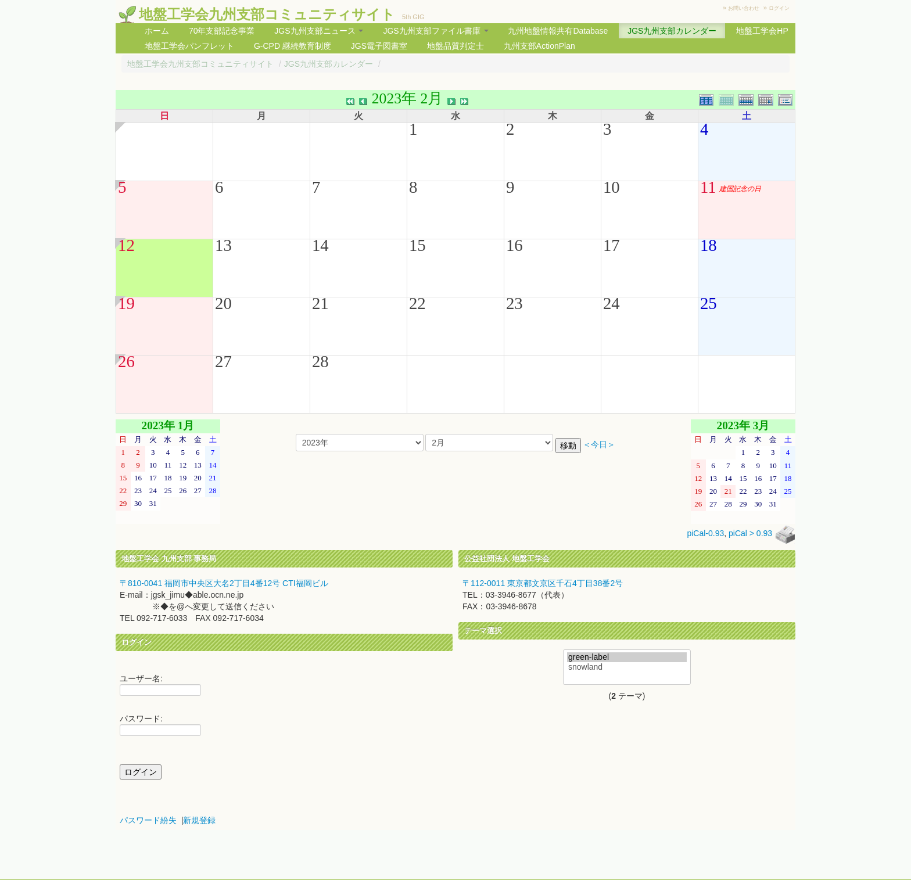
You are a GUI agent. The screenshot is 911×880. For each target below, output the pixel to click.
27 (223, 361)
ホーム (157, 30)
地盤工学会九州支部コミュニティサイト (267, 14)
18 (708, 245)
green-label (627, 657)
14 (320, 245)
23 (514, 303)
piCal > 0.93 (750, 533)
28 (320, 361)
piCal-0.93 (705, 533)
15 (417, 245)
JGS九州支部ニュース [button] (318, 30)
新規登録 (199, 820)
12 (126, 245)
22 (417, 303)
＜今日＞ (599, 444)
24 (611, 303)
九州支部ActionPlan (539, 46)
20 (223, 303)
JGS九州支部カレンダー (671, 30)
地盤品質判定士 (455, 46)
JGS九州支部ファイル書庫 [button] (435, 30)
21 (320, 303)
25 (708, 303)
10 (611, 187)
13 (223, 245)
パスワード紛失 (148, 820)
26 (126, 361)
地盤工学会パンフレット (189, 46)
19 (126, 303)
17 (611, 245)
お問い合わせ (743, 8)
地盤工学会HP (762, 30)
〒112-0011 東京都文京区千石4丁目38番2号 (542, 583)
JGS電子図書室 (379, 46)
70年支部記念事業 (222, 30)
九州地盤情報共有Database (558, 30)
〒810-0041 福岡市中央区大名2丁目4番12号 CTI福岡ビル (224, 583)
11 (708, 187)
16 (514, 245)
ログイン (779, 8)
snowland (627, 667)
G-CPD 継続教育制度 (292, 46)
